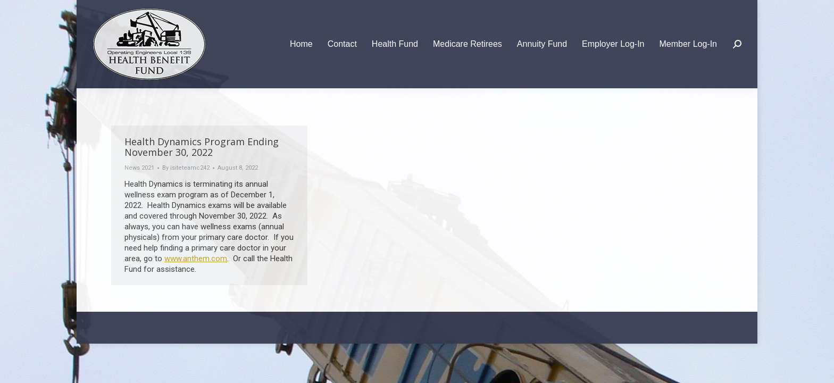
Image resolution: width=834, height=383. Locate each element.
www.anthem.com (195, 258)
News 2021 (139, 167)
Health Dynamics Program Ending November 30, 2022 (201, 147)
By (186, 167)
